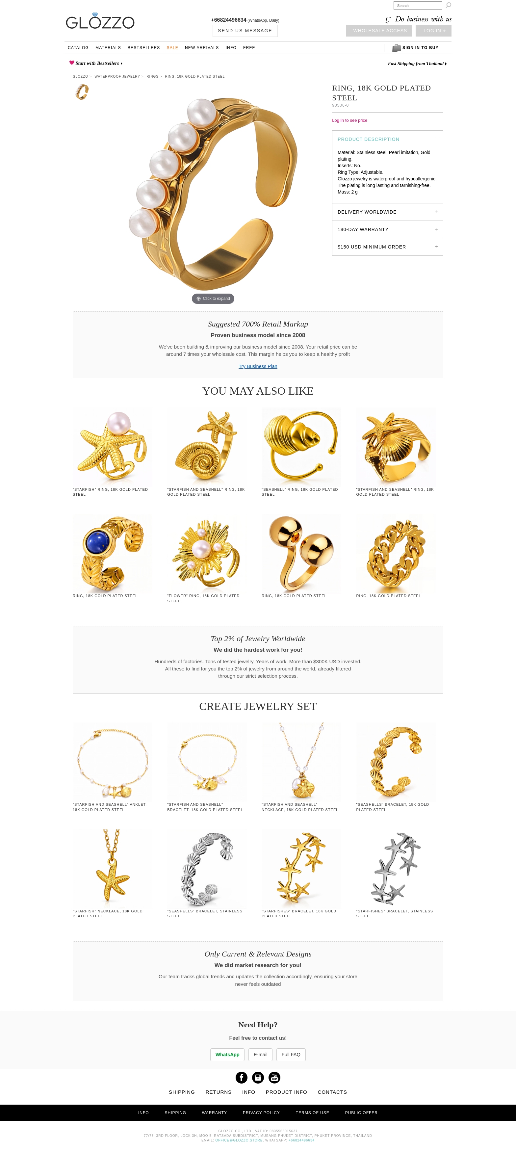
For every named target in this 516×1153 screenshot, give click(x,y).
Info (231, 47)
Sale (172, 47)
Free (249, 47)
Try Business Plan (258, 366)
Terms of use (312, 1113)
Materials (108, 47)
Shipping (182, 1092)
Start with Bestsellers (96, 63)
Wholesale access (380, 30)
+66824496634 (228, 20)
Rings (152, 76)
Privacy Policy (261, 1113)
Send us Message (245, 30)
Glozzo (80, 76)
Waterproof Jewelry (117, 76)
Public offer (361, 1113)
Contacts (332, 1092)
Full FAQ (294, 1055)
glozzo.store (350, 198)
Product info (286, 1092)
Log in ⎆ (435, 30)
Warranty (214, 1113)
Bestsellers (144, 47)
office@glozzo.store (239, 1140)
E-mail (260, 1055)
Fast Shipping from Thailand (416, 63)
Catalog (78, 47)
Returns (219, 1092)
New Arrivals (202, 47)
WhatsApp (224, 1055)
